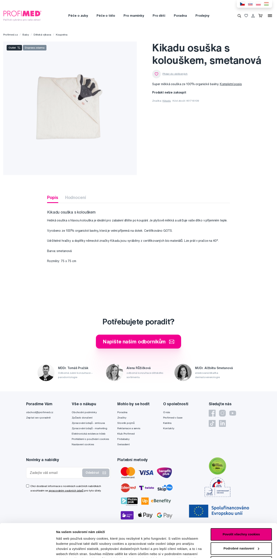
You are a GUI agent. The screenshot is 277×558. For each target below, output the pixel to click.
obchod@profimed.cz (39, 412)
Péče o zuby (78, 15)
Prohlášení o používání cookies (90, 439)
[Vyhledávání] (239, 15)
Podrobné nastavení (71, 549)
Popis (52, 197)
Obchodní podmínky (84, 412)
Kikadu (166, 100)
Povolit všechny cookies (241, 503)
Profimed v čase (172, 417)
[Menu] (270, 15)
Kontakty (168, 428)
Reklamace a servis (128, 428)
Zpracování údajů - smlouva (88, 422)
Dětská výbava (42, 34)
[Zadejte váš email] (55, 472)
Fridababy (123, 439)
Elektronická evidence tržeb (89, 433)
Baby (25, 34)
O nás (166, 412)
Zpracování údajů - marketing (89, 428)
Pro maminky (134, 15)
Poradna (180, 15)
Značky (121, 417)
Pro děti (159, 15)
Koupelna (61, 34)
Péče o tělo (106, 15)
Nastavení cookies (83, 444)
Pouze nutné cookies (241, 531)
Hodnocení (75, 197)
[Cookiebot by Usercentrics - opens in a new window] (27, 549)
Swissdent (123, 444)
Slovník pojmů (125, 422)
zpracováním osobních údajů (66, 490)
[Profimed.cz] (22, 15)
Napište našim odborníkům (138, 341)
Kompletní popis (231, 84)
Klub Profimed (125, 433)
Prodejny (202, 15)
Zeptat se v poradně (38, 417)
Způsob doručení (82, 417)
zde (59, 538)
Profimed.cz (10, 34)
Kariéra (167, 422)
